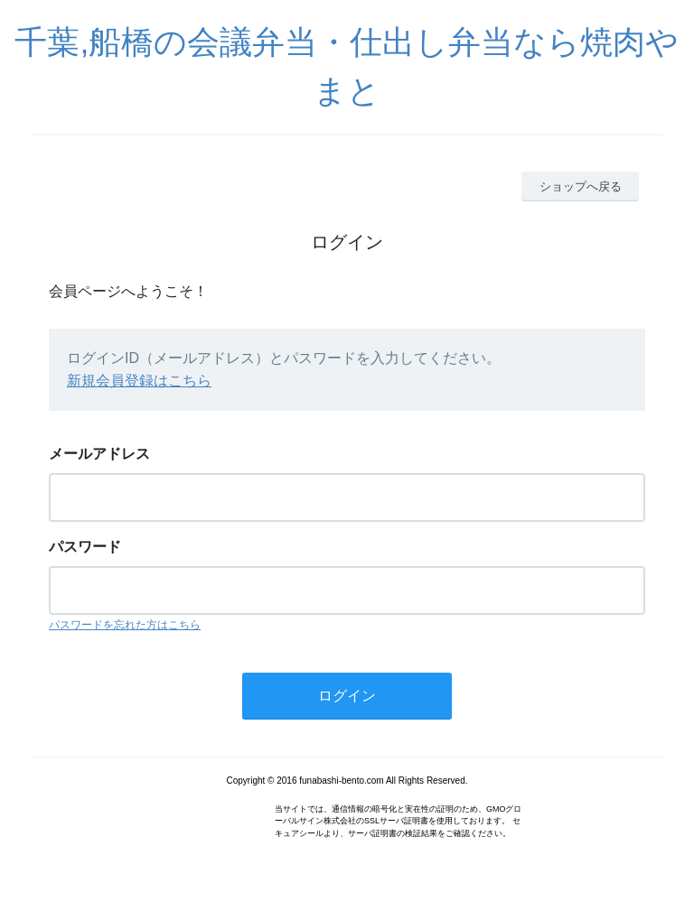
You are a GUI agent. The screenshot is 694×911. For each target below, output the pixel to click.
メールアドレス (99, 453)
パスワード (85, 546)
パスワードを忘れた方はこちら (125, 624)
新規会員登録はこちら (139, 380)
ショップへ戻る (580, 186)
